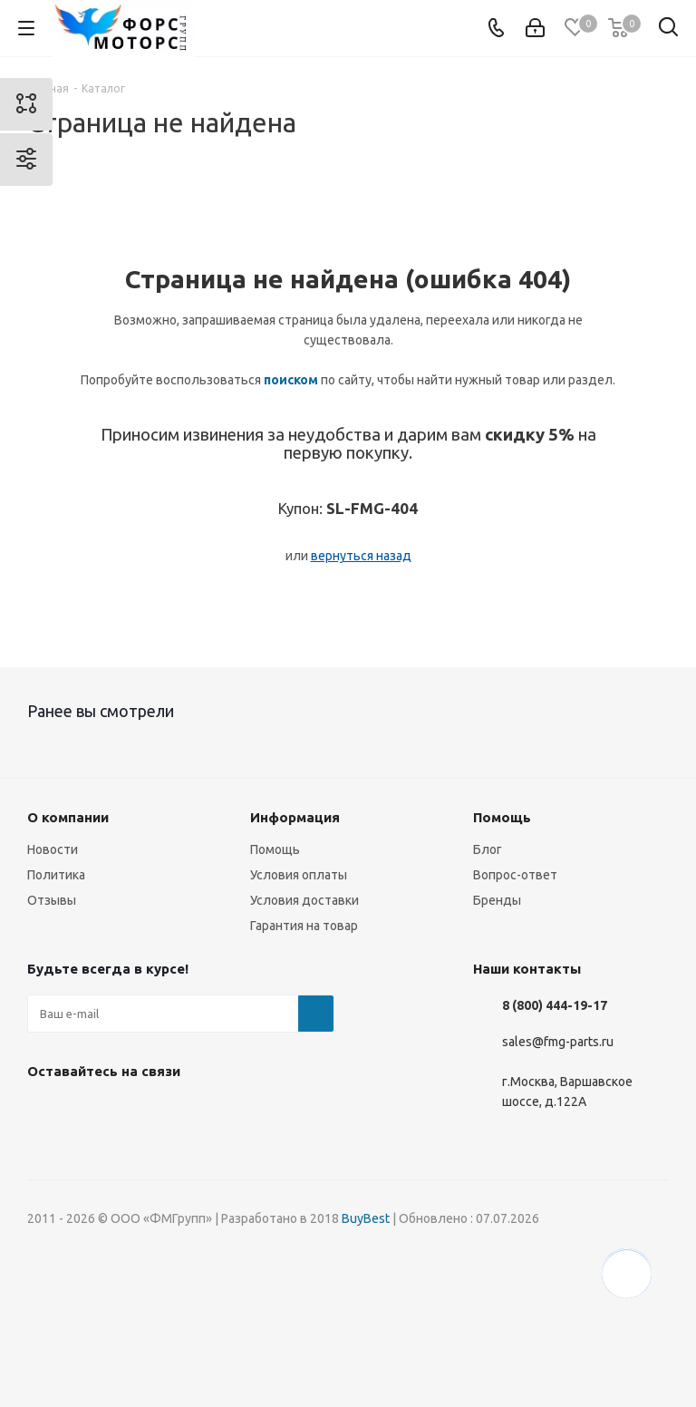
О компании (68, 817)
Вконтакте (45, 1113)
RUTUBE (272, 1113)
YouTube (181, 1113)
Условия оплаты (298, 875)
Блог (487, 849)
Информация (295, 817)
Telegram (136, 1113)
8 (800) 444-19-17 (554, 1005)
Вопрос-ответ (515, 875)
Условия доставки (304, 900)
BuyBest (366, 1218)
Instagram (90, 1113)
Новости (52, 849)
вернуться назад (361, 555)
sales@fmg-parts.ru (558, 1041)
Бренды (497, 900)
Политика (56, 875)
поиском (291, 380)
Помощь (275, 849)
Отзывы (51, 900)
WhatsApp (226, 1113)
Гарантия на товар (304, 925)
